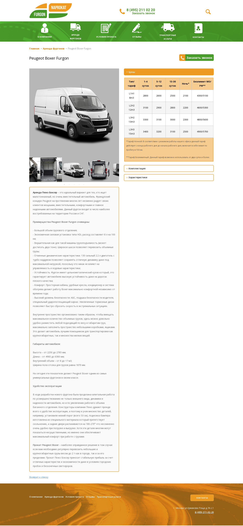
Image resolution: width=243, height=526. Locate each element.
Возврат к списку (38, 477)
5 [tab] (84, 184)
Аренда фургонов (53, 48)
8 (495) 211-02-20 (204, 512)
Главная (34, 48)
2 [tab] (69, 184)
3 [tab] (74, 184)
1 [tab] (64, 184)
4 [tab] (79, 184)
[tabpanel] (74, 170)
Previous (26, 169)
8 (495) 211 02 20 (141, 10)
